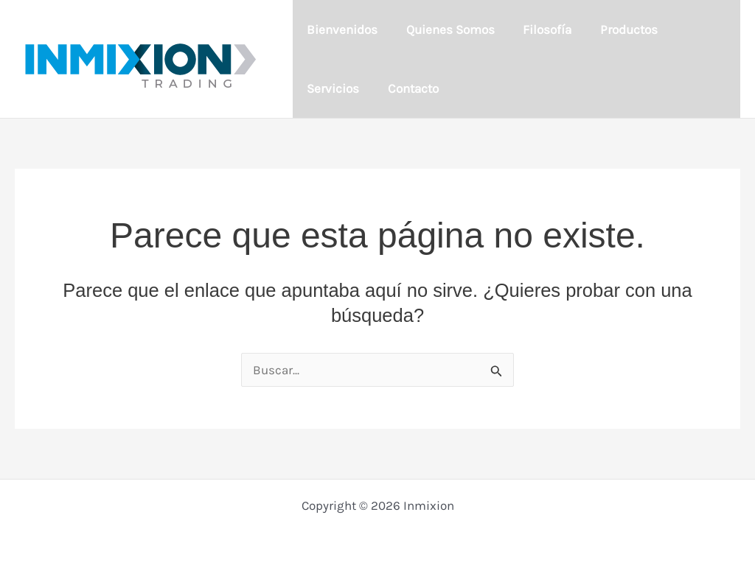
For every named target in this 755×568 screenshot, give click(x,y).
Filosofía (539, 29)
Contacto (330, 88)
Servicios (698, 29)
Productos (618, 29)
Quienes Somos (445, 29)
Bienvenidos (340, 29)
